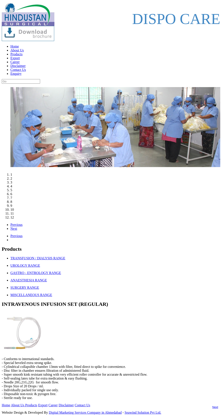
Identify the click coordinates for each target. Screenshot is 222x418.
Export (15, 58)
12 (12, 217)
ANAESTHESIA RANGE (28, 280)
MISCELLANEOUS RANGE (31, 295)
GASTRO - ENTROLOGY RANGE (35, 273)
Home (14, 46)
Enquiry (16, 73)
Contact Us (18, 70)
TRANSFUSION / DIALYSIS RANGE (37, 258)
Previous (16, 225)
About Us (17, 50)
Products (16, 54)
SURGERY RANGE (24, 287)
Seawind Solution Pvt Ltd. (143, 412)
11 (12, 213)
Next (13, 228)
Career (15, 62)
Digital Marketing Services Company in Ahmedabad (85, 412)
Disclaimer (18, 66)
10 (12, 209)
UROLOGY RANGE (25, 265)
